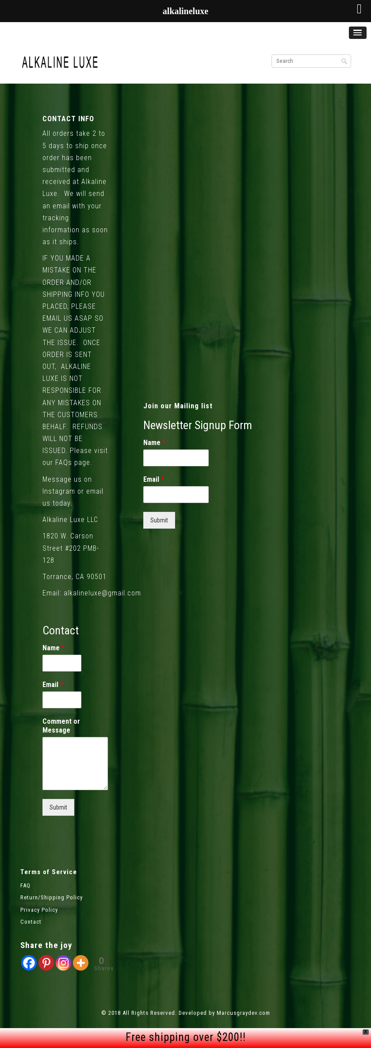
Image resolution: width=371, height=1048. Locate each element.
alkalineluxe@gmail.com (102, 593)
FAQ (25, 885)
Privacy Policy (39, 909)
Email (52, 684)
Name (53, 648)
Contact (31, 921)
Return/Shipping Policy (51, 897)
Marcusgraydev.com (243, 1013)
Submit (58, 807)
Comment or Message (61, 726)
